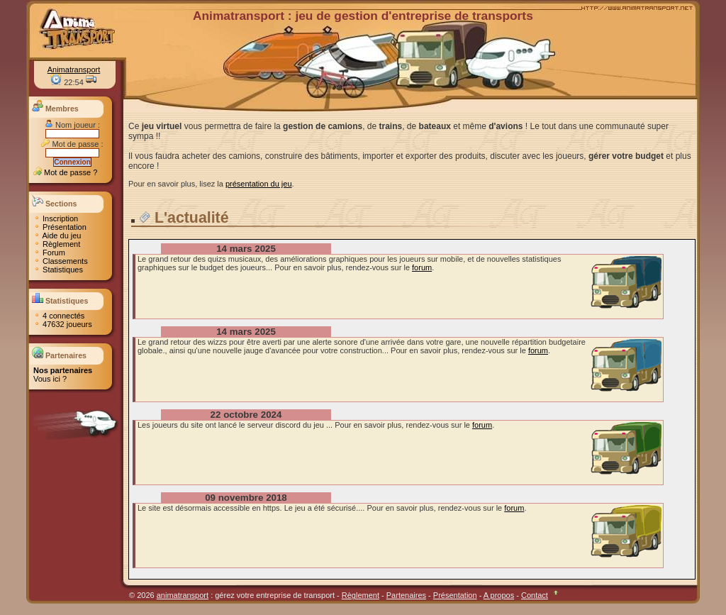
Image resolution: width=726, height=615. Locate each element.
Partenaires (406, 595)
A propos (499, 595)
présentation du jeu (258, 183)
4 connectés (58, 315)
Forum (49, 252)
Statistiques (58, 269)
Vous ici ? (50, 379)
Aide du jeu (57, 235)
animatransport (182, 595)
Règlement (56, 244)
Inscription (55, 218)
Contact (534, 595)
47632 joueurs (62, 324)
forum (422, 267)
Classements (60, 261)
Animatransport (74, 69)
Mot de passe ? (65, 172)
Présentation (59, 227)
